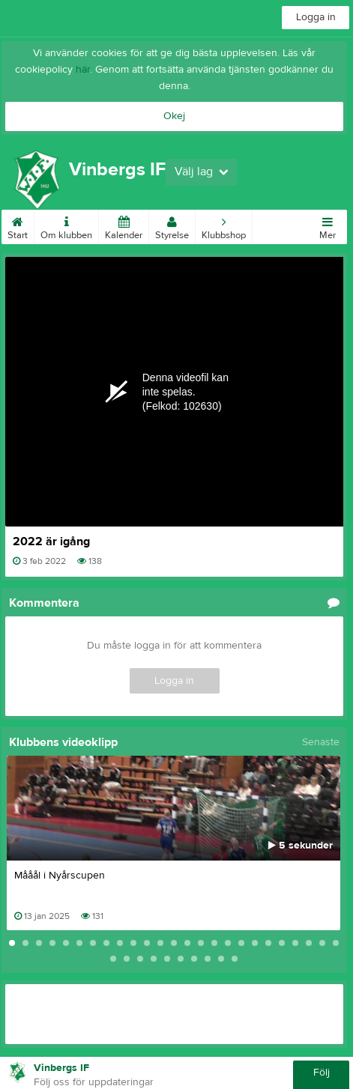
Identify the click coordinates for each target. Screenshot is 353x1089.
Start (17, 225)
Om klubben (66, 225)
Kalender (123, 225)
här (83, 69)
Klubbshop (224, 225)
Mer (327, 225)
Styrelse (172, 225)
